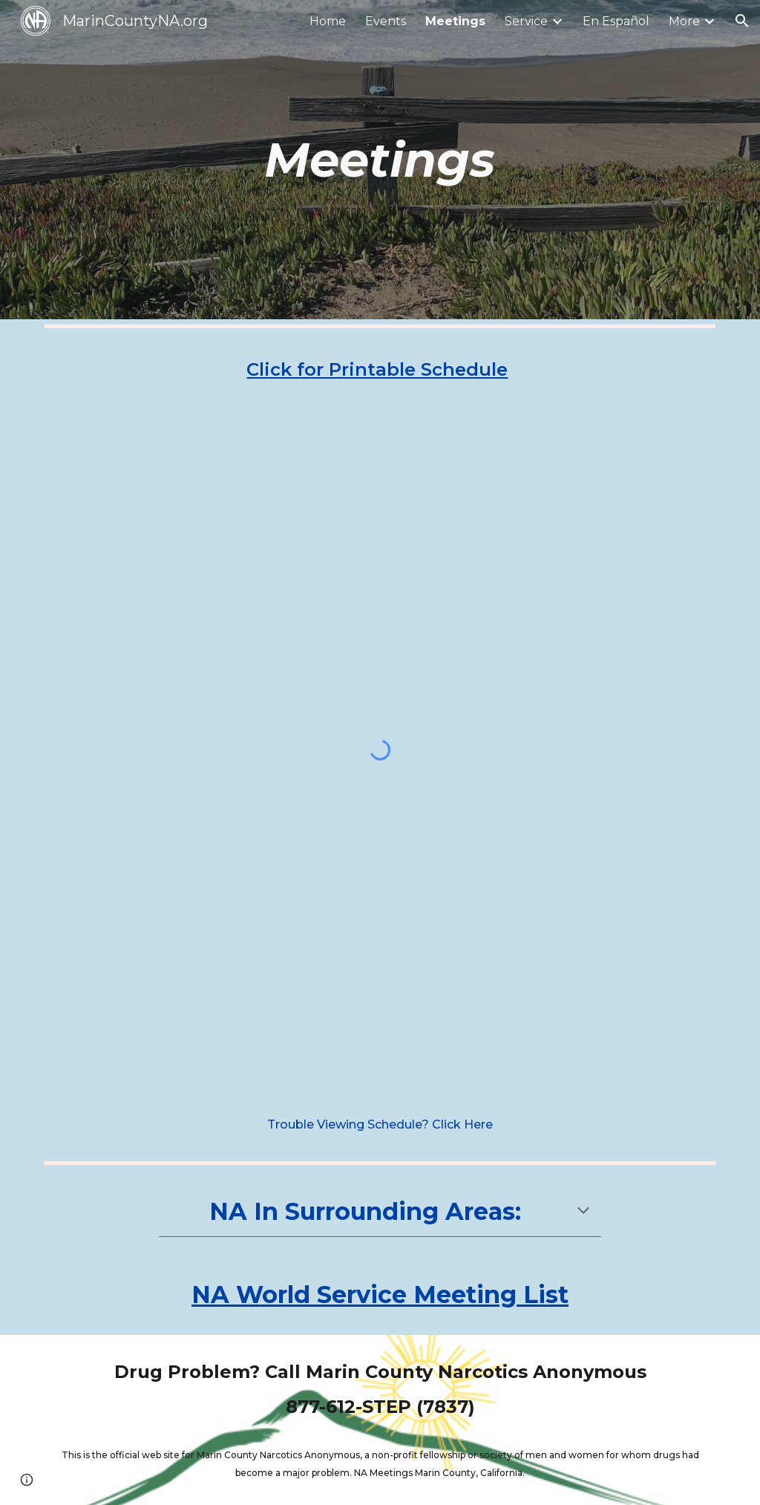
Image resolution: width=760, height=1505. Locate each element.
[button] (742, 21)
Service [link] (526, 21)
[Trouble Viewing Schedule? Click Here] (379, 1124)
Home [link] (327, 21)
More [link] (684, 21)
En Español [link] (616, 21)
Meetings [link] (455, 21)
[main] (379, 159)
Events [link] (385, 21)
